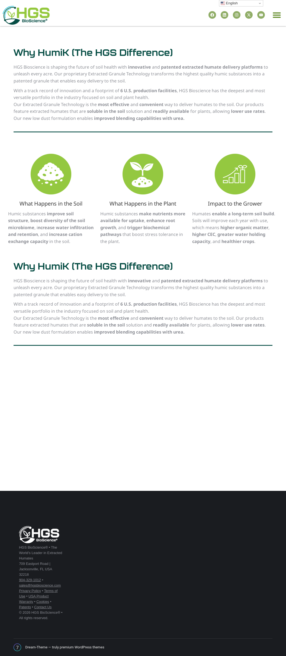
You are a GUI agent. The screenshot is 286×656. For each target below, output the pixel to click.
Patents (25, 607)
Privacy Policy (30, 591)
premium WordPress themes (82, 647)
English (229, 3)
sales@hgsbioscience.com (40, 585)
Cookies (42, 602)
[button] (276, 14)
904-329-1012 (30, 580)
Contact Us (43, 607)
